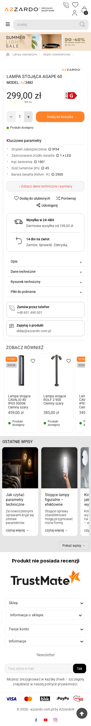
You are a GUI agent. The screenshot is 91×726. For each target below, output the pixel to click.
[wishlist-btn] (32, 198)
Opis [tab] (47, 261)
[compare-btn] (64, 198)
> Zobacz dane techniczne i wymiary (45, 186)
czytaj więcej (15, 530)
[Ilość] (19, 116)
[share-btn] (45, 205)
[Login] (75, 13)
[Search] (44, 25)
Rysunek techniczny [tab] (47, 282)
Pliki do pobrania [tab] (47, 292)
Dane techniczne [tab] (47, 271)
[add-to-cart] (60, 116)
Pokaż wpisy (71, 545)
